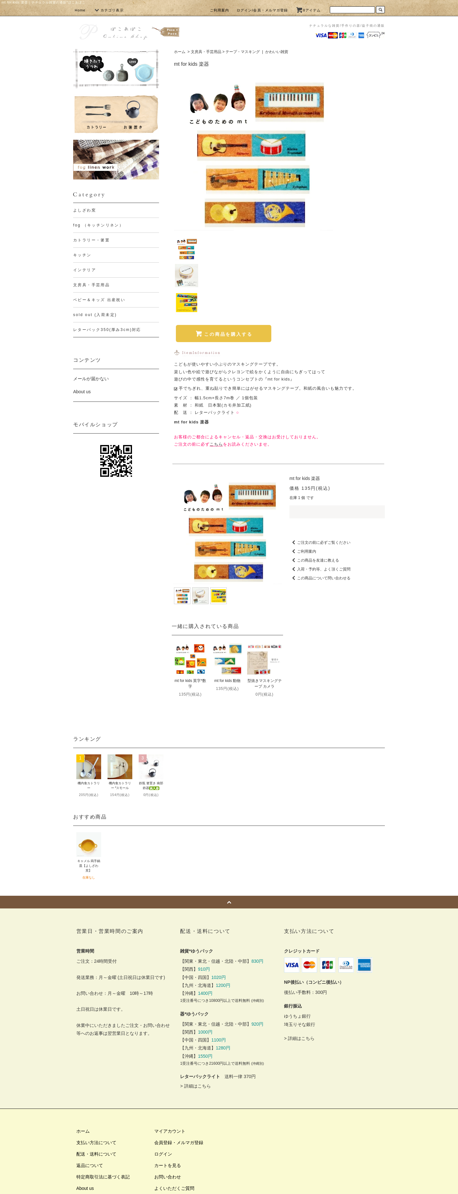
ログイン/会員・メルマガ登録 (262, 10)
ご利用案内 (219, 10)
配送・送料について (96, 1072)
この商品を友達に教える (314, 479)
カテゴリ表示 (108, 10)
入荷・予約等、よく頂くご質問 (319, 488)
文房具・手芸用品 (206, 52)
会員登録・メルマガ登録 (178, 1061)
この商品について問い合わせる (319, 497)
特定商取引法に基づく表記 (103, 1095)
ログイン (163, 1072)
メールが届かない (91, 378)
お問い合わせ (167, 1095)
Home (80, 10)
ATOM (95, 1129)
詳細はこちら (197, 1004)
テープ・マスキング (243, 52)
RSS (81, 1129)
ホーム (179, 52)
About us (82, 391)
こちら (216, 362)
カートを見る (167, 1084)
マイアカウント (169, 1049)
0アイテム (308, 10)
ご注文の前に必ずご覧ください (319, 461)
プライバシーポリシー (98, 1118)
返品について (89, 1084)
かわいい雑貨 (276, 52)
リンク (83, 1141)
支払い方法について (96, 1061)
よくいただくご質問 (174, 1107)
